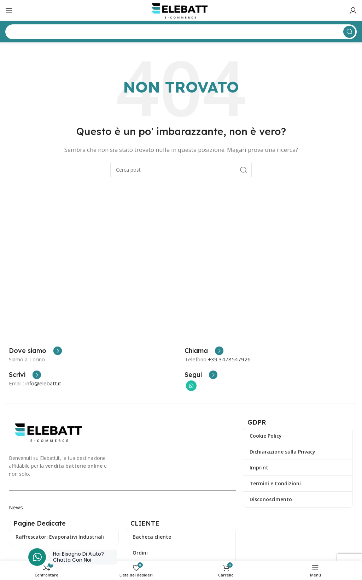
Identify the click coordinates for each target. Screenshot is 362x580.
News (16, 507)
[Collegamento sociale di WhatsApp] (191, 385)
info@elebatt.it (43, 383)
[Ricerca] (181, 170)
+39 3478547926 (229, 359)
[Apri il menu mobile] (9, 11)
